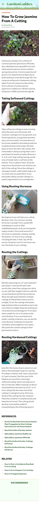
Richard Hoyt (8, 25)
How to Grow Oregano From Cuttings (19, 470)
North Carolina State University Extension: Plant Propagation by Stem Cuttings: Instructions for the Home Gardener (21, 424)
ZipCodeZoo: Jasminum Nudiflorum (18, 434)
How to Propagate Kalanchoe (16, 474)
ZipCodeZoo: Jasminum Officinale (17, 437)
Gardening (6, 12)
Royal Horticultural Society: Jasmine (18, 430)
